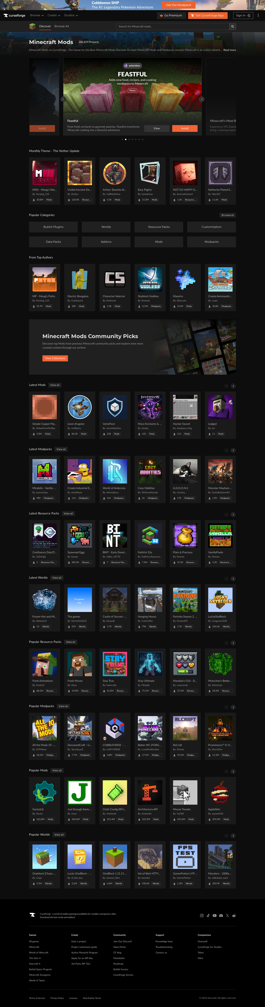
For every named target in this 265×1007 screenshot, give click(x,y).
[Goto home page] (14, 15)
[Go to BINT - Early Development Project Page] (114, 543)
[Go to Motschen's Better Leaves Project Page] (220, 672)
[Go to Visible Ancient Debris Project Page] (79, 181)
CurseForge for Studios (210, 947)
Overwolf (202, 941)
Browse (37, 15)
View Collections (55, 358)
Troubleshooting (164, 947)
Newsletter (119, 958)
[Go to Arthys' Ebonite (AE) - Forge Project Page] (114, 181)
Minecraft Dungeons (40, 975)
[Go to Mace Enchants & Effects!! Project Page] (150, 415)
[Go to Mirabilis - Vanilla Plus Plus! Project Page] (44, 479)
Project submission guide (84, 947)
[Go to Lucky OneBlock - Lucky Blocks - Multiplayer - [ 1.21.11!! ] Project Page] (79, 864)
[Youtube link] (215, 916)
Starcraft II (34, 964)
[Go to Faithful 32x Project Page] (150, 543)
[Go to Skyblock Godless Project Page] (150, 287)
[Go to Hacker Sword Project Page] (185, 415)
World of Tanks (37, 980)
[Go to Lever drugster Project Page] (79, 415)
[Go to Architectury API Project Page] (150, 800)
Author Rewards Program (84, 953)
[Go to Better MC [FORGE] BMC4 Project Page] (150, 736)
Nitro (200, 958)
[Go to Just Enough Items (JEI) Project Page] (79, 800)
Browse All (61, 26)
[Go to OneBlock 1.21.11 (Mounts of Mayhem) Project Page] (114, 864)
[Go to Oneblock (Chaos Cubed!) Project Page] (44, 864)
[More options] (258, 15)
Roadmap (118, 964)
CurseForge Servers (123, 975)
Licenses (73, 998)
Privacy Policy (57, 998)
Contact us (161, 953)
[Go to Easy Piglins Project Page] (150, 181)
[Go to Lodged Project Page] (220, 415)
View (157, 128)
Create (54, 15)
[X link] (227, 916)
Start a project (78, 941)
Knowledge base (164, 941)
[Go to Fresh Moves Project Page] (79, 672)
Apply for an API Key (82, 958)
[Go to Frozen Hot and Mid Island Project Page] (44, 608)
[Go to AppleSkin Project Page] (220, 800)
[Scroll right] (233, 386)
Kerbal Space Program (40, 969)
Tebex (201, 953)
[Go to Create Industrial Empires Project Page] (79, 479)
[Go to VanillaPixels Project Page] (220, 543)
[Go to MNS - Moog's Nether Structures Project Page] (44, 181)
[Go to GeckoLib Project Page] (44, 800)
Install (184, 128)
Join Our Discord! (122, 941)
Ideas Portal (119, 947)
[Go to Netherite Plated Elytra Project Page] (220, 181)
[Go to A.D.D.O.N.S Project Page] (185, 479)
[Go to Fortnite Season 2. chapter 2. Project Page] (185, 608)
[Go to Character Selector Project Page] (114, 287)
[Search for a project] (173, 27)
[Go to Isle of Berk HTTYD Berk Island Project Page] (150, 864)
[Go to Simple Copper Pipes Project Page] (44, 415)
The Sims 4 (35, 958)
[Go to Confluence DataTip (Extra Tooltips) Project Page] (44, 543)
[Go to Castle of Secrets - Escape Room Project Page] (114, 608)
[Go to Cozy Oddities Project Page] (150, 479)
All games (34, 941)
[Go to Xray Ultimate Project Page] (150, 672)
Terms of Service (37, 998)
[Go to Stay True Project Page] (114, 672)
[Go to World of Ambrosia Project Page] (114, 479)
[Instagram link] (202, 916)
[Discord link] (221, 916)
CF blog (117, 953)
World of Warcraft (38, 953)
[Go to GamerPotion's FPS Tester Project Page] (185, 864)
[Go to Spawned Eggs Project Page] (79, 543)
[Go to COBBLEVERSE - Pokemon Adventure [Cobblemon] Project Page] (114, 736)
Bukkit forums (120, 969)
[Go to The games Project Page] (79, 608)
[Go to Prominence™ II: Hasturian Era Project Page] (220, 736)
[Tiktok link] (208, 916)
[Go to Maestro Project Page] (185, 287)
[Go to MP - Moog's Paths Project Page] (44, 287)
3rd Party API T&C (80, 964)
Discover (45, 26)
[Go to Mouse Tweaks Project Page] (185, 800)
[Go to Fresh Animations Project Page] (44, 672)
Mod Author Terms (92, 998)
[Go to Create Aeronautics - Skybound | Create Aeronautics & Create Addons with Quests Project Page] (220, 287)
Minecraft (34, 947)
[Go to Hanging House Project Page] (150, 608)
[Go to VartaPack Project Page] (114, 415)
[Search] (232, 26)
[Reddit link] (234, 916)
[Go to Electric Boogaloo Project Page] (79, 287)
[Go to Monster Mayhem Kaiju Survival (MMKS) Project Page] (220, 479)
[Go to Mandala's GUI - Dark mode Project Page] (185, 672)
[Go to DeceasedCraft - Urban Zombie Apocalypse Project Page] (79, 736)
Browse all (228, 215)
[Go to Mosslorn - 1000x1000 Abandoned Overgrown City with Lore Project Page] (220, 864)
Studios (71, 15)
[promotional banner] (132, 5)
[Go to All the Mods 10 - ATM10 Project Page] (44, 736)
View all (54, 385)
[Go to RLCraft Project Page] (185, 736)
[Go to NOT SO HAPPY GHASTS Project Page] (185, 181)
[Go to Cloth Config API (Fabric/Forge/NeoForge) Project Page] (114, 800)
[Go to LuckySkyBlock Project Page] (220, 608)
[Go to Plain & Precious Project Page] (185, 543)
